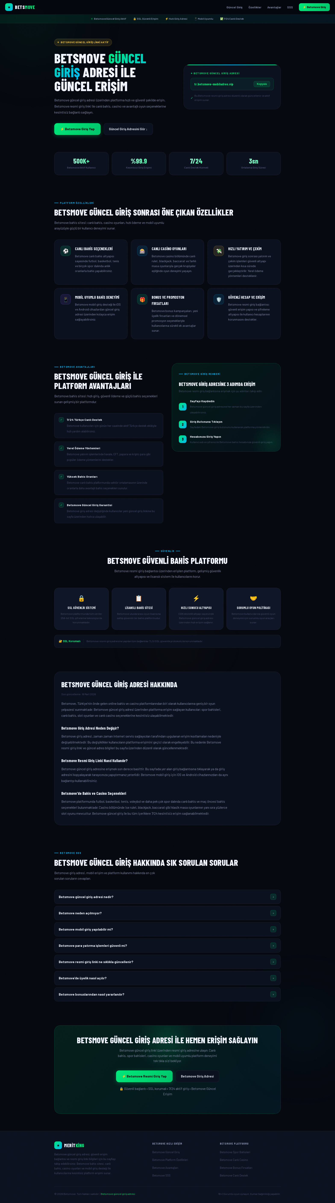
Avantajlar (274, 7)
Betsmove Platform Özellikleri (170, 1160)
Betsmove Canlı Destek (234, 1175)
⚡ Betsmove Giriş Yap (77, 129)
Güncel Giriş (234, 7)
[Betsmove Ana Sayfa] (20, 7)
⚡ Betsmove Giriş (314, 7)
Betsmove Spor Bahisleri (235, 1152)
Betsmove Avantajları (165, 1167)
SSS (290, 7)
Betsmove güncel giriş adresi (118, 1193)
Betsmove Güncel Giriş (166, 1152)
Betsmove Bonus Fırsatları (236, 1167)
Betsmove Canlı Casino (234, 1160)
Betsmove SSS (161, 1175)
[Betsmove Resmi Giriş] (99, 1145)
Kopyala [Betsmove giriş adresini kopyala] (262, 84)
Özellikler (254, 7)
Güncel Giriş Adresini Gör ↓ (128, 129)
